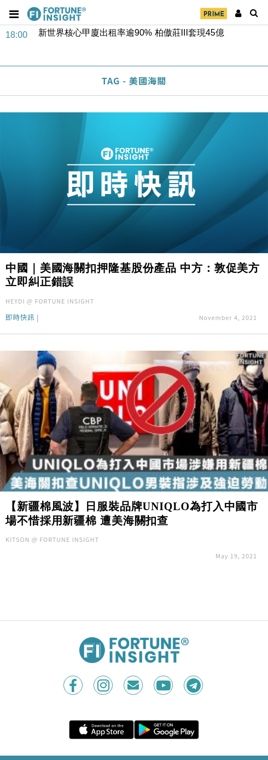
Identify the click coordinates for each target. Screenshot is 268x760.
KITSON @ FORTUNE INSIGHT (52, 539)
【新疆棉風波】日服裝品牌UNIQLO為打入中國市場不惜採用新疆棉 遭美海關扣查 (131, 513)
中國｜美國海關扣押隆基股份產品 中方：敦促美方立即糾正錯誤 (132, 275)
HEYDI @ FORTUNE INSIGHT (49, 300)
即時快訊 (20, 318)
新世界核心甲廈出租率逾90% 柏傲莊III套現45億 (131, 32)
